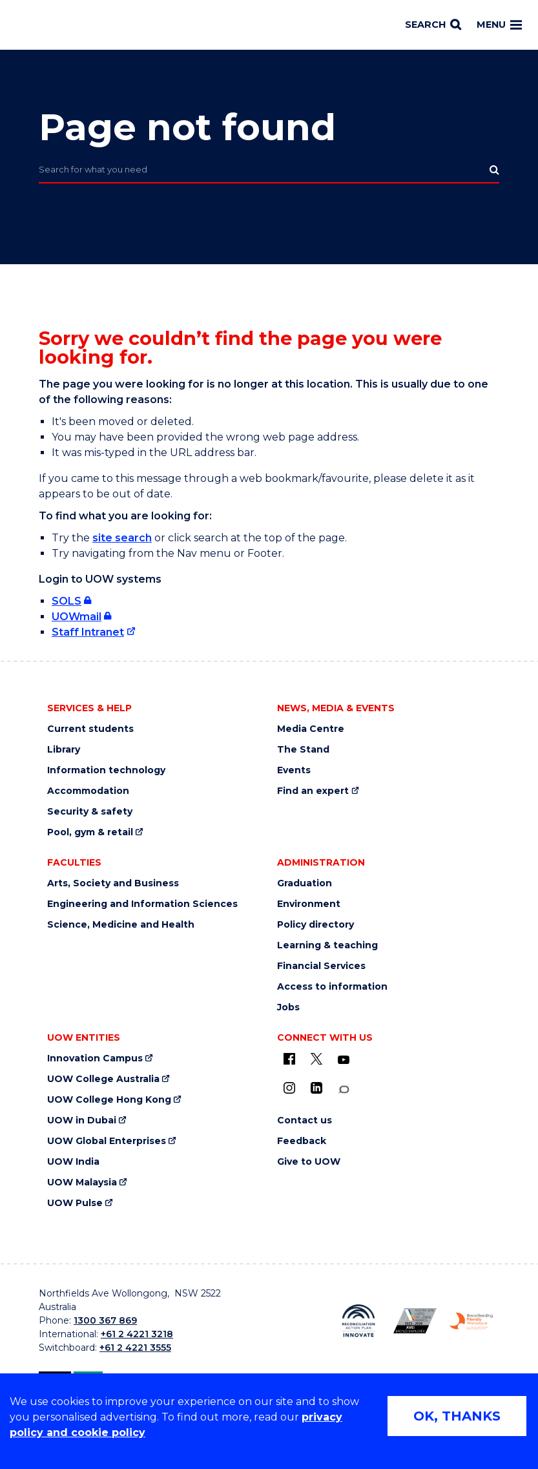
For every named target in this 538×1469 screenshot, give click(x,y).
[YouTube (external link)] (343, 1060)
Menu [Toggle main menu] (499, 24)
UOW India (73, 1161)
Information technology (106, 770)
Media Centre (310, 729)
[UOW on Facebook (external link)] (289, 1059)
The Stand (303, 749)
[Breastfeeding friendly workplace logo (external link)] (471, 1321)
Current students (90, 729)
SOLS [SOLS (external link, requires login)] (66, 601)
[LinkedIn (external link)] (316, 1088)
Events (294, 770)
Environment (308, 904)
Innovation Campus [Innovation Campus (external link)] (95, 1058)
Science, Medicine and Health (120, 924)
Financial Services (321, 966)
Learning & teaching (327, 945)
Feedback (301, 1141)
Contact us (304, 1120)
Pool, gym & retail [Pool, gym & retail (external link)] (90, 832)
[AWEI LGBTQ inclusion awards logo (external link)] (415, 1320)
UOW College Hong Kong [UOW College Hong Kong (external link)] (109, 1099)
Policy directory (315, 924)
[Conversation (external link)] (343, 1089)
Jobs (288, 1007)
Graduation (304, 883)
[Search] (433, 25)
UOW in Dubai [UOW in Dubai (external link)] (81, 1120)
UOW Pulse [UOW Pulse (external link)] (75, 1203)
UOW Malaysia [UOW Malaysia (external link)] (82, 1182)
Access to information (332, 986)
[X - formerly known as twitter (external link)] (316, 1059)
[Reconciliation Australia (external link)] (358, 1321)
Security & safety (89, 811)
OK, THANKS (457, 1416)
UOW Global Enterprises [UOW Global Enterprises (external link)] (106, 1141)
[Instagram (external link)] (289, 1088)
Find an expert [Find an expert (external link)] (313, 791)
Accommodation (88, 791)
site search (122, 538)
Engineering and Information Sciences (142, 904)
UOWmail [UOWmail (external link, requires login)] (76, 616)
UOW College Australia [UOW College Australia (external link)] (103, 1079)
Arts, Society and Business (113, 883)
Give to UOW (308, 1161)
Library (63, 749)
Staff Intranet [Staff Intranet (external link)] (88, 632)
